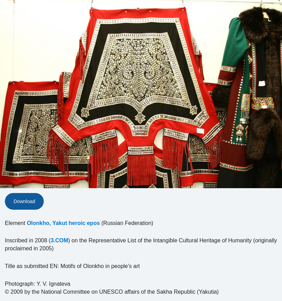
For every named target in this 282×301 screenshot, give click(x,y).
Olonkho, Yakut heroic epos (63, 223)
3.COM (59, 240)
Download (24, 201)
